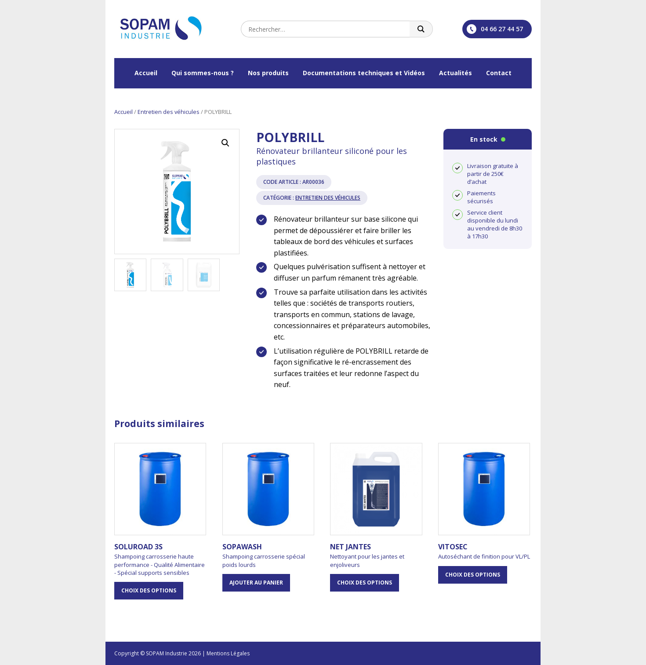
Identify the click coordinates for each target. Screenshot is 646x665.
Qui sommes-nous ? (202, 73)
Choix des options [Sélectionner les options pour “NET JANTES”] (364, 582)
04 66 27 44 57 (495, 29)
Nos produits (268, 73)
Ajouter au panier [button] (256, 582)
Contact (499, 73)
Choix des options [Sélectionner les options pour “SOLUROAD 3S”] (148, 590)
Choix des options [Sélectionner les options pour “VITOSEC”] (472, 574)
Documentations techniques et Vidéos (364, 73)
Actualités (455, 73)
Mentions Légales (228, 653)
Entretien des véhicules (169, 112)
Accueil (145, 73)
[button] (225, 143)
